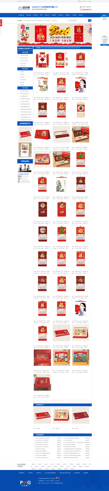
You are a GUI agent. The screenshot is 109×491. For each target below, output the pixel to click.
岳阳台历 (85, 464)
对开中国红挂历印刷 (24, 90)
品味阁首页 (21, 15)
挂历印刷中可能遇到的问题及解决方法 (72, 453)
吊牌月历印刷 (23, 79)
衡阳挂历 (59, 468)
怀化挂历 (68, 466)
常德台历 (78, 464)
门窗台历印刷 (23, 65)
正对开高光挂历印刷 (24, 93)
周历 (41, 15)
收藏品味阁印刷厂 (83, 1)
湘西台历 (33, 464)
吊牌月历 (47, 15)
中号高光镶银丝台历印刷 (25, 117)
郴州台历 (59, 464)
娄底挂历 (62, 466)
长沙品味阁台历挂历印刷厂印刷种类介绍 (72, 451)
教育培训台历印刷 (24, 58)
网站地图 (90, 1)
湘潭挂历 (66, 468)
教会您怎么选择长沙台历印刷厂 (41, 444)
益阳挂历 (87, 466)
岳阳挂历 (47, 468)
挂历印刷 (22, 74)
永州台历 (52, 464)
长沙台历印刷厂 (40, 20)
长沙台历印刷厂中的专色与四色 (41, 446)
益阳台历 (65, 464)
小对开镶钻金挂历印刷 (25, 98)
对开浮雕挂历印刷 (24, 96)
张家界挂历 (34, 468)
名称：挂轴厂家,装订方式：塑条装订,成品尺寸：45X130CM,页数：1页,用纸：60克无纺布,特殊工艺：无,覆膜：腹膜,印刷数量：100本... (42, 75)
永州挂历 (74, 466)
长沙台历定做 (54, 20)
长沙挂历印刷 (33, 20)
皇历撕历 (54, 15)
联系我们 (81, 15)
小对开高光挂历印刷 (24, 101)
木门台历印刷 (23, 63)
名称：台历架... (75, 428)
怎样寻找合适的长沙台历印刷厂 (41, 442)
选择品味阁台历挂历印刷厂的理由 (71, 457)
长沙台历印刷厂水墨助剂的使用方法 (42, 453)
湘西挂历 (55, 466)
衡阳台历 (37, 466)
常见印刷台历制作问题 (65, 472)
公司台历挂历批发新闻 (50, 472)
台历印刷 (28, 15)
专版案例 (67, 15)
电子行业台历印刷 (24, 60)
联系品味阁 (77, 472)
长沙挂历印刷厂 (47, 20)
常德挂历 (41, 468)
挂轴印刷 (22, 85)
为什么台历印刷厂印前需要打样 (41, 440)
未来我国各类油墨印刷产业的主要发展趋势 (73, 448)
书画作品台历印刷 (24, 55)
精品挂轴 (60, 15)
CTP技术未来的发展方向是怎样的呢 (71, 438)
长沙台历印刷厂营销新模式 (41, 455)
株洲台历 (49, 466)
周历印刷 (22, 77)
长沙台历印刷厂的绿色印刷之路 (41, 457)
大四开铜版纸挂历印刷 (25, 104)
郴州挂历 (81, 466)
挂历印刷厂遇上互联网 (40, 448)
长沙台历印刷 (26, 20)
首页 (42, 47)
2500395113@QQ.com (25, 180)
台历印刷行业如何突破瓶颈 (41, 451)
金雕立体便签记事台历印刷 (25, 109)
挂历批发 (35, 15)
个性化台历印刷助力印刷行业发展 (42, 438)
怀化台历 (46, 464)
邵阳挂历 (53, 468)
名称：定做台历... (37, 428)
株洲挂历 (72, 468)
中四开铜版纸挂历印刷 (25, 106)
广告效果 (74, 15)
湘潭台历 (43, 466)
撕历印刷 (22, 82)
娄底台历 (40, 464)
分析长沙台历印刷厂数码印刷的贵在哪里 (72, 455)
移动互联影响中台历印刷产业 (70, 446)
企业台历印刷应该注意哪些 (69, 444)
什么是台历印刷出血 (68, 440)
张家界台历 (71, 464)
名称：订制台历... (56, 428)
